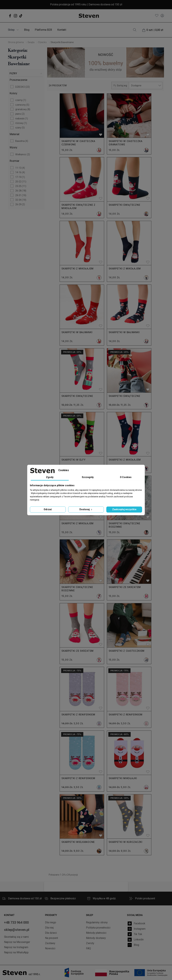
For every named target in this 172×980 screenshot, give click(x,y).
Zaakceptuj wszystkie (124, 509)
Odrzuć (48, 509)
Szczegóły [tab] (88, 477)
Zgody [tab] (49, 477)
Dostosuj (86, 509)
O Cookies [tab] (126, 477)
